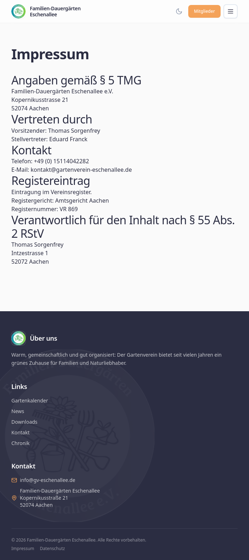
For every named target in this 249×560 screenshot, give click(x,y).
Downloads (24, 421)
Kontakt (20, 432)
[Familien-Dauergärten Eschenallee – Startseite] (46, 11)
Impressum (22, 548)
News (17, 411)
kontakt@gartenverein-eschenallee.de (81, 170)
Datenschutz (52, 548)
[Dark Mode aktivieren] (179, 11)
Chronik (20, 443)
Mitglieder (204, 11)
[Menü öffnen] (230, 11)
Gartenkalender (29, 400)
